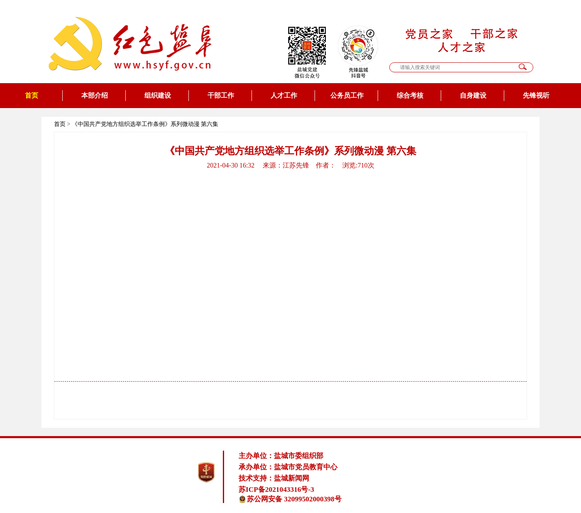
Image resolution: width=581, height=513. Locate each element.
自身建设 (473, 95)
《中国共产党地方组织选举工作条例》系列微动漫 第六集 (145, 124)
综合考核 (410, 95)
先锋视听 (536, 95)
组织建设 (157, 95)
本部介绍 (94, 95)
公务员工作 (347, 95)
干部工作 (221, 95)
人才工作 (284, 95)
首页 (31, 95)
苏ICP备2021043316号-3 (276, 489)
